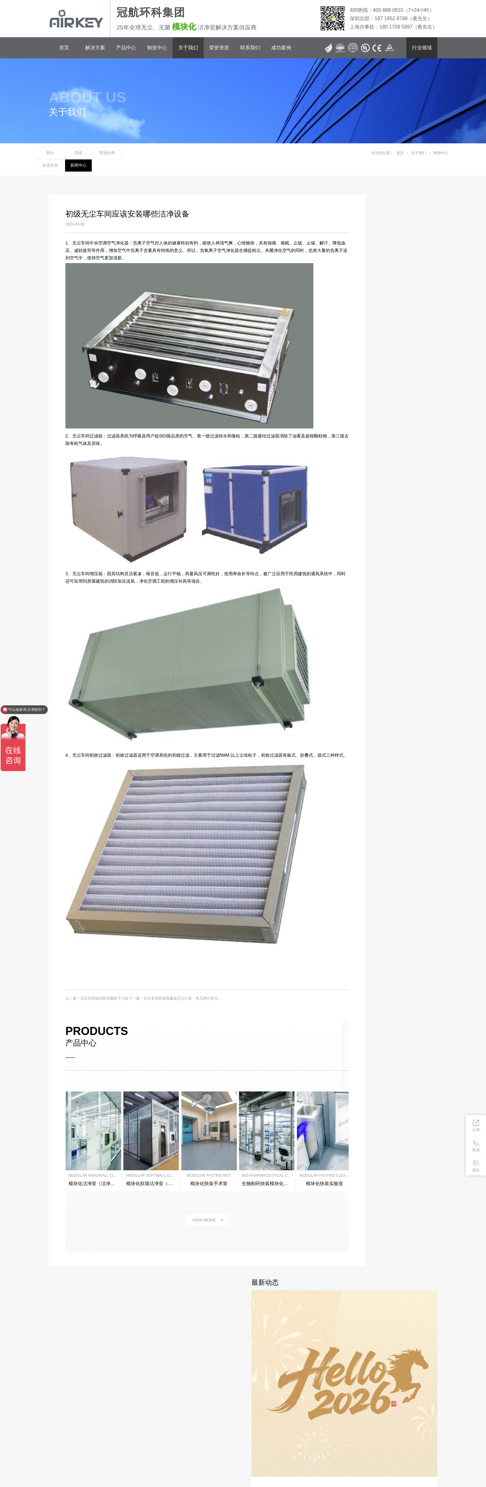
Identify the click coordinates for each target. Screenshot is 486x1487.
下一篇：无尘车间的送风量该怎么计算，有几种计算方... (173, 992)
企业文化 (164, 153)
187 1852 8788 (91, 1419)
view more (187, 1209)
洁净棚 (186, 1462)
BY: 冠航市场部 (61, 1455)
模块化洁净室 (206, 1462)
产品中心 (126, 47)
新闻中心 (197, 153)
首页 (64, 47)
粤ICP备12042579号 (65, 1447)
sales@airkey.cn (98, 1432)
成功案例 (281, 47)
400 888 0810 (90, 1413)
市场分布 (130, 153)
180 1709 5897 (91, 1425)
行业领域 (422, 47)
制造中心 (157, 47)
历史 (97, 153)
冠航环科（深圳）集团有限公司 (110, 1447)
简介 (64, 153)
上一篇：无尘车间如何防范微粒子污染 (95, 992)
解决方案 (95, 47)
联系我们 (250, 47)
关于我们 (188, 47)
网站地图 (83, 1455)
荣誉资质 (219, 47)
